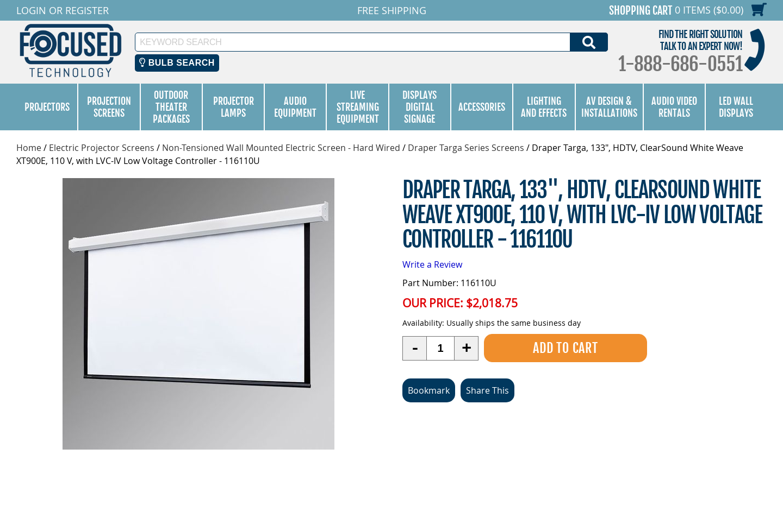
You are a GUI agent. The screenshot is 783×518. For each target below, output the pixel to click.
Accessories (481, 107)
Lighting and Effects (544, 107)
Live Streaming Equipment (358, 107)
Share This (487, 390)
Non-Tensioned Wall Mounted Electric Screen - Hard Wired (281, 148)
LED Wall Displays (736, 107)
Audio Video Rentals (674, 107)
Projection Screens (109, 107)
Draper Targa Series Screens (466, 148)
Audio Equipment (295, 107)
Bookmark (429, 390)
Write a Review (432, 264)
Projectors (47, 107)
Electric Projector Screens (101, 148)
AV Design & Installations (609, 107)
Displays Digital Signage (419, 107)
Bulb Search (177, 62)
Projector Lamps (233, 107)
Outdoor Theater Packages (171, 107)
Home (28, 148)
